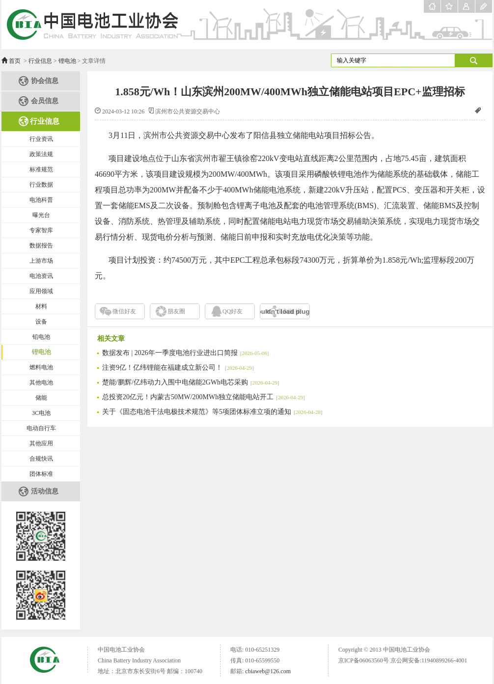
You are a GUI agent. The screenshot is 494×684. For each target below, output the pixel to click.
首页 (15, 60)
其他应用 (41, 443)
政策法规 (41, 154)
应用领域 (41, 291)
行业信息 (40, 60)
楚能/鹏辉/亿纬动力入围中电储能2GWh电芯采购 (190, 382)
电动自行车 (41, 428)
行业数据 (41, 184)
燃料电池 (41, 367)
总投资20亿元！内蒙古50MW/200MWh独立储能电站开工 (203, 397)
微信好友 (124, 311)
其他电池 (41, 382)
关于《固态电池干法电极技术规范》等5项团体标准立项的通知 (212, 411)
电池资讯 (41, 276)
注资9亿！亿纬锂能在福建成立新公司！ (178, 367)
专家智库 (41, 230)
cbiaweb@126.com (268, 671)
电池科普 (41, 199)
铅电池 (41, 336)
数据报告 (41, 245)
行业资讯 (41, 139)
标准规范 (41, 169)
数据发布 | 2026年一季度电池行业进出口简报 (185, 352)
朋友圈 (176, 311)
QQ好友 (232, 311)
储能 (41, 397)
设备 (41, 321)
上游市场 (41, 260)
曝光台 (41, 215)
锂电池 (67, 60)
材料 (41, 306)
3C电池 (41, 413)
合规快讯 (41, 458)
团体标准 (41, 473)
